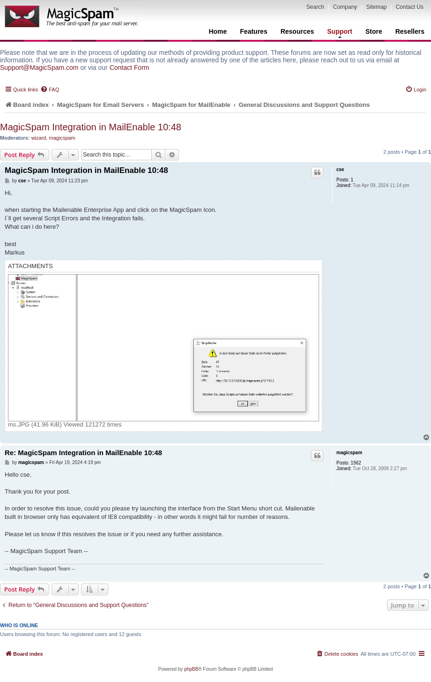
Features (253, 31)
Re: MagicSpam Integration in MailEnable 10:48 (83, 453)
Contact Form (129, 67)
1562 (356, 462)
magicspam (62, 138)
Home (217, 31)
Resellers (409, 31)
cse (340, 169)
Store (373, 31)
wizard (38, 138)
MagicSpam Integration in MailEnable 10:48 (90, 127)
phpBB (191, 669)
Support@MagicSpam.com (39, 67)
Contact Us (410, 7)
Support (339, 33)
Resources (297, 31)
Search (315, 7)
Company (345, 7)
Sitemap (376, 7)
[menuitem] (49, 89)
